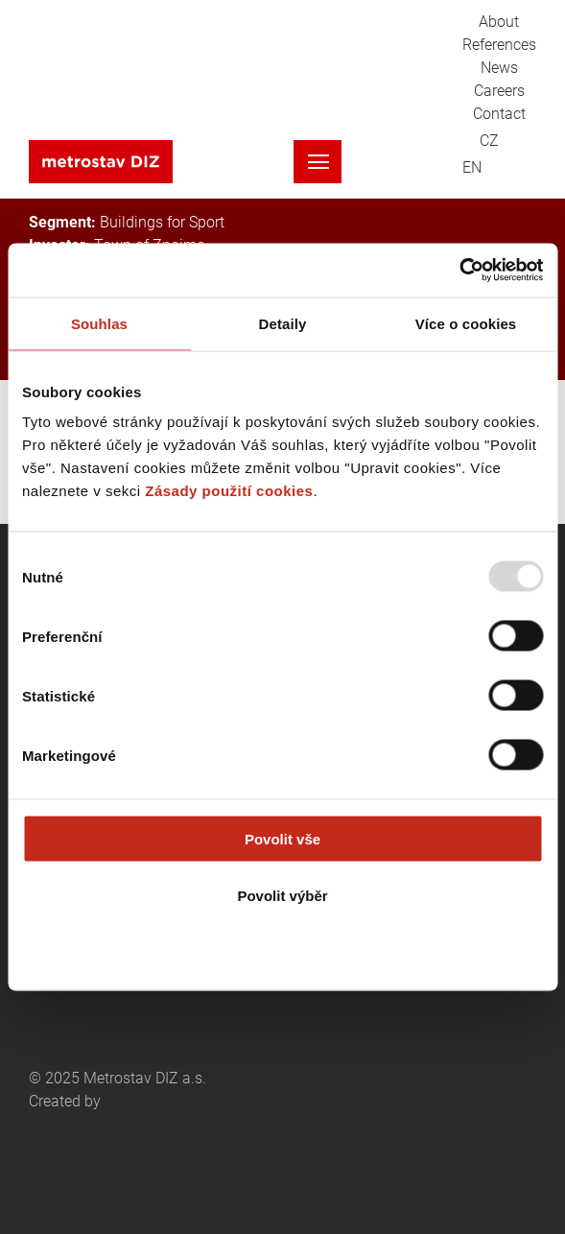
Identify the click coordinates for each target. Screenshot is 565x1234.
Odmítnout (283, 951)
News (499, 68)
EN (472, 168)
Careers (499, 91)
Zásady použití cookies (229, 491)
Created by (115, 1138)
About (499, 22)
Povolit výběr (282, 895)
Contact (499, 114)
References (499, 45)
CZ (489, 141)
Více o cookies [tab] (466, 323)
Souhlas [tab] (99, 323)
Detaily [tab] (283, 323)
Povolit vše (282, 839)
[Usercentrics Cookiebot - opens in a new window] (459, 270)
